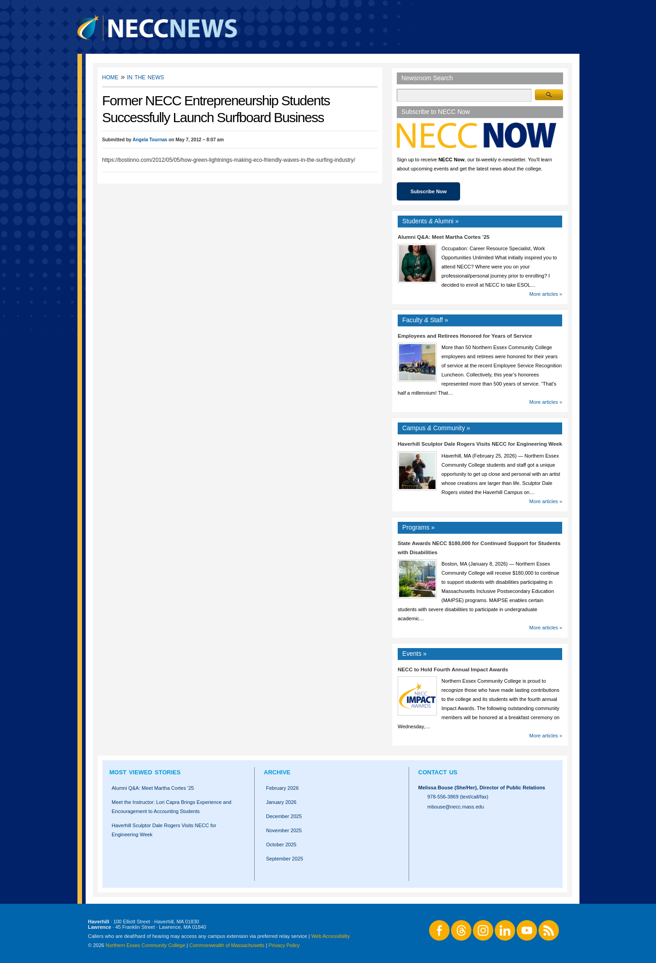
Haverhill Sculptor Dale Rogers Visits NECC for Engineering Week (480, 444)
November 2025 (284, 830)
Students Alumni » (430, 221)
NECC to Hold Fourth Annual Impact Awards (453, 669)
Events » (414, 653)
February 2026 (282, 788)
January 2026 (281, 802)
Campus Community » (436, 428)
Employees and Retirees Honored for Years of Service (465, 336)
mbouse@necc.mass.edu (455, 806)
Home (110, 76)
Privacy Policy (284, 945)
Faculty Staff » (425, 320)
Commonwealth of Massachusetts (227, 945)
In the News (145, 76)
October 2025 (281, 844)
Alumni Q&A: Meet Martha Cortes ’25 (443, 237)
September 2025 (284, 858)
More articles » (545, 294)
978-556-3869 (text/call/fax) (457, 796)
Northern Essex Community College (145, 945)
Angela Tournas (150, 139)
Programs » (418, 527)
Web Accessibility (330, 936)
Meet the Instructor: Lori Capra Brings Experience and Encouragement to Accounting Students (171, 806)
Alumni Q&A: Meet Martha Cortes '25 (153, 788)
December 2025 (284, 816)
